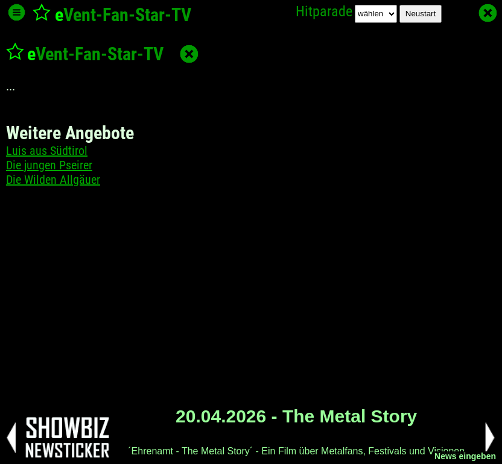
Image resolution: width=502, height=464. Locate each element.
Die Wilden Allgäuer (53, 179)
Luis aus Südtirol (46, 150)
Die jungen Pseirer (49, 165)
